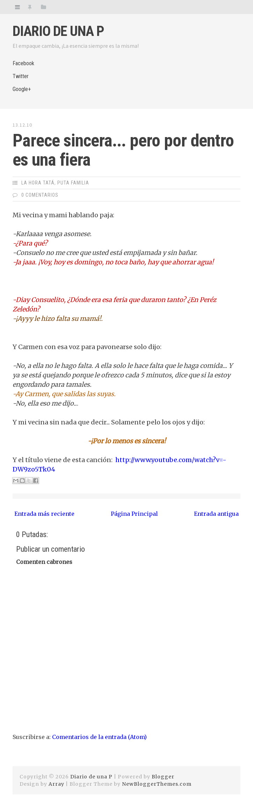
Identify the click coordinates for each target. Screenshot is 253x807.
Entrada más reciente (44, 513)
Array (56, 784)
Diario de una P (58, 31)
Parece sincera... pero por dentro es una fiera (123, 150)
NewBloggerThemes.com (156, 784)
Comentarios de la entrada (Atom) (99, 736)
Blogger (163, 777)
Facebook (23, 63)
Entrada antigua (216, 513)
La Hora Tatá (38, 183)
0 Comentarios (39, 195)
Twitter (21, 76)
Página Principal (134, 513)
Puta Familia (73, 183)
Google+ (22, 89)
